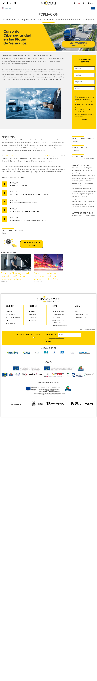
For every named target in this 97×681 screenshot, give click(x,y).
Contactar (9, 311)
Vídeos (8, 320)
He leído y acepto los (48, 338)
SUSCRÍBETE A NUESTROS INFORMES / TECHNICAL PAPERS (48, 335)
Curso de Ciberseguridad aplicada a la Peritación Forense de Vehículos (15, 276)
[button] (91, 3)
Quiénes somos (10, 323)
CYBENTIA (9, 156)
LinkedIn (32, 317)
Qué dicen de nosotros (13, 317)
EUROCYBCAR (48, 156)
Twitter (31, 311)
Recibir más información (59, 325)
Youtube (32, 320)
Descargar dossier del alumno (31, 244)
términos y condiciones (56, 338)
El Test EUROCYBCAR (58, 311)
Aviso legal (78, 311)
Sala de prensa (10, 314)
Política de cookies (80, 317)
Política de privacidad (81, 314)
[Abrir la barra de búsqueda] (83, 3)
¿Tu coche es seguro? (58, 314)
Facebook (32, 314)
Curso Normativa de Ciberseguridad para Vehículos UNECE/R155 (46, 276)
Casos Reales (56, 317)
